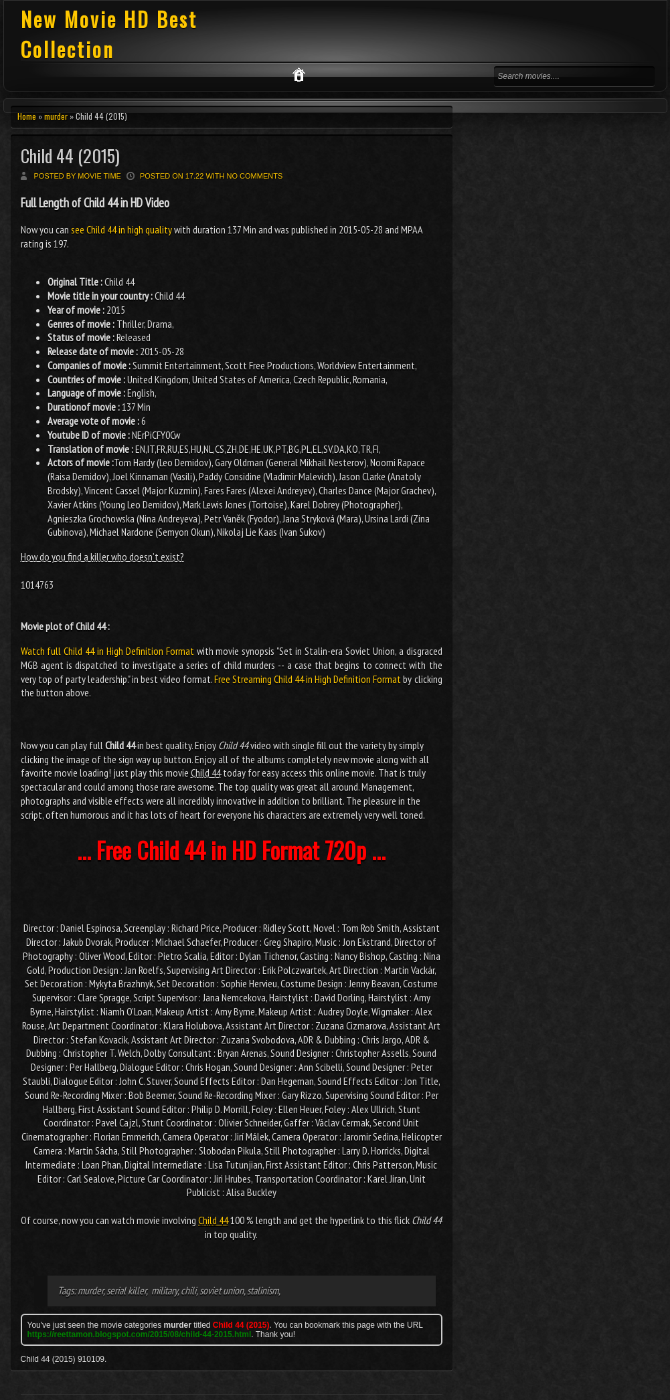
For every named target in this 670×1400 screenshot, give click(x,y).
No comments (255, 176)
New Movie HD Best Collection (109, 34)
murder (56, 116)
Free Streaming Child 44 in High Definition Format (307, 679)
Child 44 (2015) (70, 155)
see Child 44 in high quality (121, 229)
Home (26, 116)
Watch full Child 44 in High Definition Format (107, 651)
